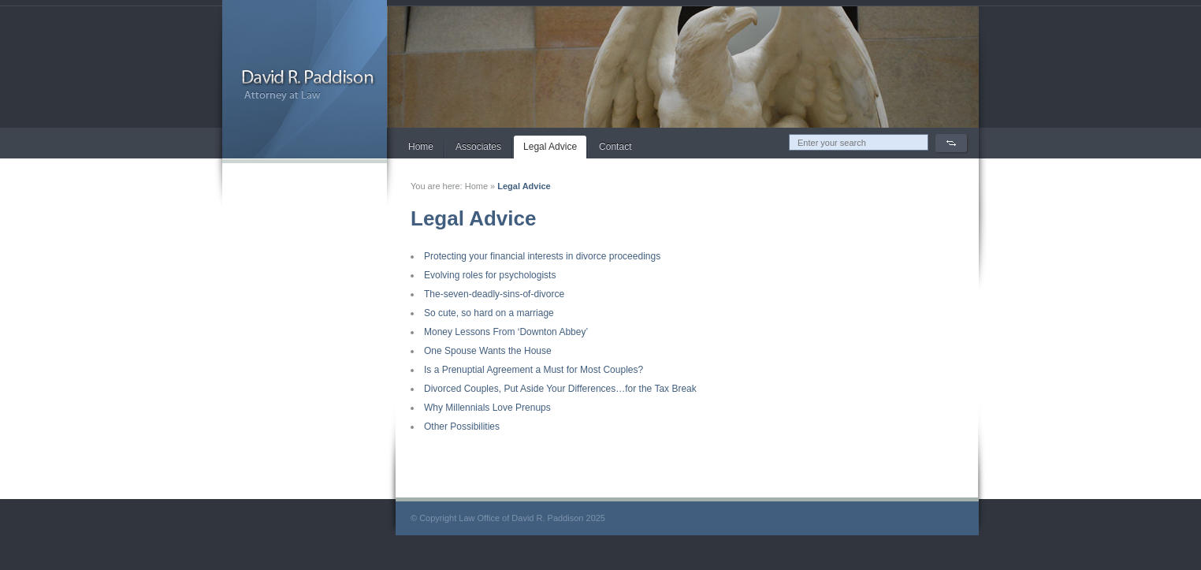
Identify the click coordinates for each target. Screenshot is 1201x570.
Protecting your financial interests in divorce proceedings (542, 256)
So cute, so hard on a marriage (489, 313)
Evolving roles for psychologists (490, 275)
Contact (615, 146)
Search (951, 143)
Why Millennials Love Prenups (487, 407)
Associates (478, 146)
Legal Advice (550, 146)
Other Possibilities (462, 426)
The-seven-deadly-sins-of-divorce (494, 294)
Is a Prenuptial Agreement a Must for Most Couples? (533, 369)
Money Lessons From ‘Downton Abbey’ (506, 331)
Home (420, 146)
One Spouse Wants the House (488, 350)
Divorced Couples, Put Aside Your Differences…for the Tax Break (560, 388)
